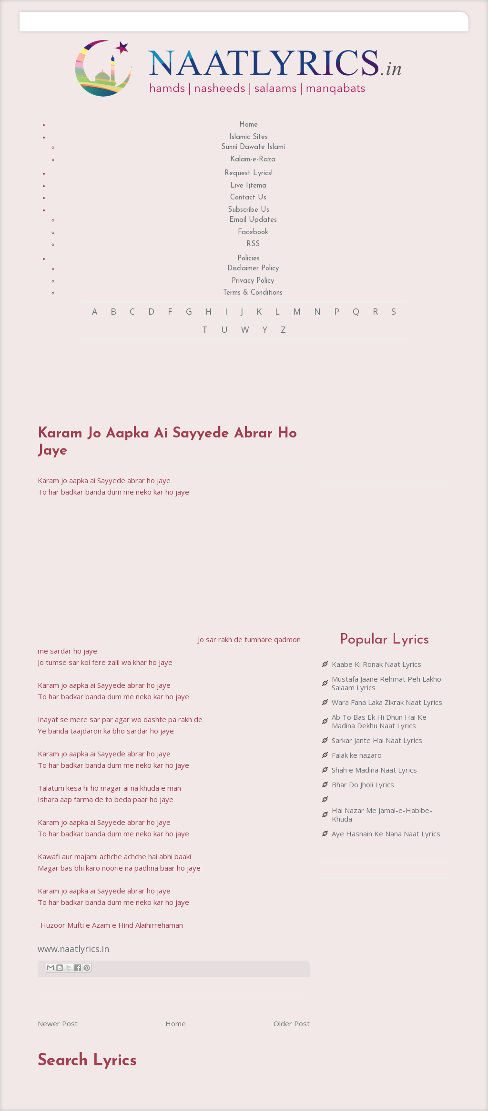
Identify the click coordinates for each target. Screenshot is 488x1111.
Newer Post (58, 1023)
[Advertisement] (211, 373)
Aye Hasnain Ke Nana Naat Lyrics (386, 833)
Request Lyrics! (248, 173)
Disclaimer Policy (253, 268)
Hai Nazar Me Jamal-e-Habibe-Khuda (382, 814)
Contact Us (248, 197)
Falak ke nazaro (357, 755)
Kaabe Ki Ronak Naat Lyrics (376, 664)
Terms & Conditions (253, 293)
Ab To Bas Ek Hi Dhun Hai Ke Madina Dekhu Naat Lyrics (379, 721)
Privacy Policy (253, 281)
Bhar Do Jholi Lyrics (363, 784)
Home (248, 125)
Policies (248, 258)
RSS (253, 244)
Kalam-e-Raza (252, 159)
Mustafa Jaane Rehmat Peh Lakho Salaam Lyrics (386, 683)
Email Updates (253, 220)
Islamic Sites (248, 137)
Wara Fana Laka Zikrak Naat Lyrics (387, 702)
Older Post (292, 1023)
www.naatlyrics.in (73, 948)
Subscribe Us (248, 210)
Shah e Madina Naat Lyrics (374, 769)
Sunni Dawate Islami (253, 147)
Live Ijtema (248, 185)
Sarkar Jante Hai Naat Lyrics (377, 740)
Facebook (253, 232)
